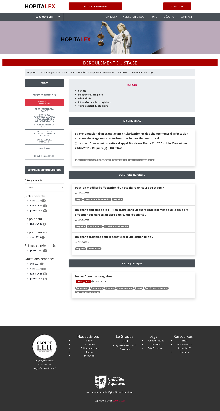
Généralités (84, 98)
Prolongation (119, 160)
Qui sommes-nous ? (126, 345)
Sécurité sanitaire (44, 155)
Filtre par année (33, 180)
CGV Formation (155, 348)
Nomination (97, 288)
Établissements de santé (44, 125)
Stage (79, 160)
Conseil (89, 352)
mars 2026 (38, 200)
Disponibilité (94, 248)
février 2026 (38, 205)
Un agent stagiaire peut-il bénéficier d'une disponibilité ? (114, 237)
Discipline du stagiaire (90, 94)
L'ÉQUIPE (169, 16)
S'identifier (177, 6)
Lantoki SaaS (119, 400)
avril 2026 (37, 263)
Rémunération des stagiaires (94, 102)
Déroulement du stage (142, 72)
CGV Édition (155, 344)
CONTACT (186, 16)
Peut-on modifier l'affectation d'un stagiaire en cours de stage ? (119, 187)
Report (138, 288)
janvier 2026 (38, 210)
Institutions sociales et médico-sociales (44, 133)
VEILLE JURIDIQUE (133, 16)
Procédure (44, 148)
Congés (82, 90)
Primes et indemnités (44, 95)
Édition (89, 340)
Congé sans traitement (156, 288)
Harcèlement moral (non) (141, 160)
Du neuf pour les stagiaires (93, 276)
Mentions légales (155, 340)
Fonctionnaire (95, 226)
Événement (89, 355)
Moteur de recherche (95, 6)
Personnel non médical (75, 72)
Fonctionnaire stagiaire (87, 292)
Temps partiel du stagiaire (93, 105)
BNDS (185, 340)
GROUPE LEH (44, 16)
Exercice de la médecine (44, 140)
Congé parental (125, 288)
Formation (89, 344)
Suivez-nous (126, 349)
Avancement (82, 288)
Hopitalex (32, 72)
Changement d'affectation (97, 160)
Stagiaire (117, 199)
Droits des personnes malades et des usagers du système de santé (44, 118)
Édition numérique (90, 348)
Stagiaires (122, 72)
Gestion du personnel (50, 72)
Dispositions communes (102, 72)
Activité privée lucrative (116, 226)
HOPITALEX (110, 16)
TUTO (153, 16)
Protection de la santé (44, 110)
